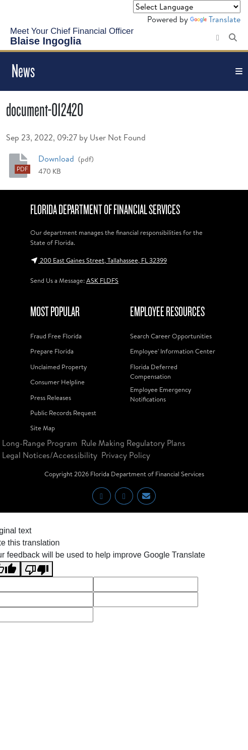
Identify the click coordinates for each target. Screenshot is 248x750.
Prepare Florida (52, 351)
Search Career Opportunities (171, 335)
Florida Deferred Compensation (153, 371)
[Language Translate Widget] (186, 6)
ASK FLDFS (102, 280)
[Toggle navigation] (239, 71)
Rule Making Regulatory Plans (133, 442)
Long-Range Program (39, 442)
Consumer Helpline (57, 381)
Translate (215, 19)
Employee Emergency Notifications (160, 394)
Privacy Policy (125, 455)
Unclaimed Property (58, 366)
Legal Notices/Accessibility (49, 455)
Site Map (42, 427)
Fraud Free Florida (56, 335)
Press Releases (50, 397)
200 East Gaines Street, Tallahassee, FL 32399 (98, 260)
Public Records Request (63, 412)
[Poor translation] (37, 569)
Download (57, 158)
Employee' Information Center (172, 351)
